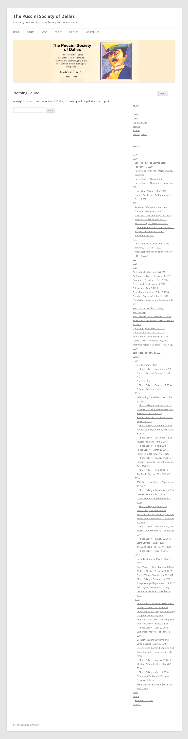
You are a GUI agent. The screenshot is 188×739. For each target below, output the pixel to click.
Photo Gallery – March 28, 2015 (152, 449)
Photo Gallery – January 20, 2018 (155, 660)
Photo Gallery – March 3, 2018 (153, 672)
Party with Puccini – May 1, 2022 (151, 219)
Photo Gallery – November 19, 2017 (156, 526)
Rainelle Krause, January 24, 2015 (153, 453)
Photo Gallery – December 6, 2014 (155, 368)
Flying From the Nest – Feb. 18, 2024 (151, 292)
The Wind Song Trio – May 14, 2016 (154, 546)
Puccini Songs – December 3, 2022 (151, 223)
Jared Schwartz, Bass (147, 364)
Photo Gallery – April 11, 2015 (153, 469)
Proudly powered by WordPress (28, 724)
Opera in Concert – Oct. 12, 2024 (149, 332)
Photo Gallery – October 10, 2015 (155, 405)
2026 (135, 267)
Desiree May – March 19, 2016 (151, 510)
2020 (135, 158)
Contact (73, 32)
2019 (135, 154)
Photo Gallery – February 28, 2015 (155, 425)
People (136, 126)
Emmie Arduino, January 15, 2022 (149, 284)
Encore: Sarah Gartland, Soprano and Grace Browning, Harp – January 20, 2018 (155, 651)
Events (30, 32)
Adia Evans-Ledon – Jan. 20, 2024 (149, 271)
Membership (92, 32)
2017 (137, 554)
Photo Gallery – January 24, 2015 (155, 457)
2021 (135, 186)
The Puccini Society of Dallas (44, 16)
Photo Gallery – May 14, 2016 (153, 550)
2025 (135, 263)
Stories (136, 130)
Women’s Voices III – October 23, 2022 (156, 227)
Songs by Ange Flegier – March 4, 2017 (156, 583)
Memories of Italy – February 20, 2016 (155, 514)
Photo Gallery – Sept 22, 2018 (153, 627)
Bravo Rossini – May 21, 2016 (151, 494)
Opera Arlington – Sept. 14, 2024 (149, 328)
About (58, 32)
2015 (137, 393)
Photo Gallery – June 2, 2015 (152, 445)
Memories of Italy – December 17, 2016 (152, 316)
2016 (137, 478)
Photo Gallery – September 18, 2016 (156, 490)
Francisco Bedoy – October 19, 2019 (150, 296)
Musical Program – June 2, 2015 (152, 441)
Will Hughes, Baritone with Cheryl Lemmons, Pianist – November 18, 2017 (154, 591)
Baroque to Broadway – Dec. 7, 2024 (150, 279)
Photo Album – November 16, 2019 (150, 336)
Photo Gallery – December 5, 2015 (155, 437)
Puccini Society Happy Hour (149, 178)
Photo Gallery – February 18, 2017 (153, 579)
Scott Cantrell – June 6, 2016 (150, 542)
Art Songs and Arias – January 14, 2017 (151, 275)
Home (16, 32)
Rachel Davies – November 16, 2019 (150, 340)
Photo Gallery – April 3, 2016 (153, 506)
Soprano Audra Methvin (149, 389)
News (44, 32)
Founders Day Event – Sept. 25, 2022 (153, 215)
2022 (135, 203)
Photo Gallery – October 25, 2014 (155, 385)
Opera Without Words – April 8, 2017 (155, 575)
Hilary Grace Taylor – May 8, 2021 (151, 191)
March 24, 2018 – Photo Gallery (148, 308)
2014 (137, 360)
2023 (135, 239)
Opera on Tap (143, 381)
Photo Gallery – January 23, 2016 (155, 538)
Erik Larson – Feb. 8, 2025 (145, 288)
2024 (135, 259)
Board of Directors (144, 700)
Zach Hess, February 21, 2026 (147, 352)
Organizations (140, 122)
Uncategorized (140, 134)
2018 (137, 599)
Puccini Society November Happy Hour (154, 182)
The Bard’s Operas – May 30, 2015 (153, 474)
